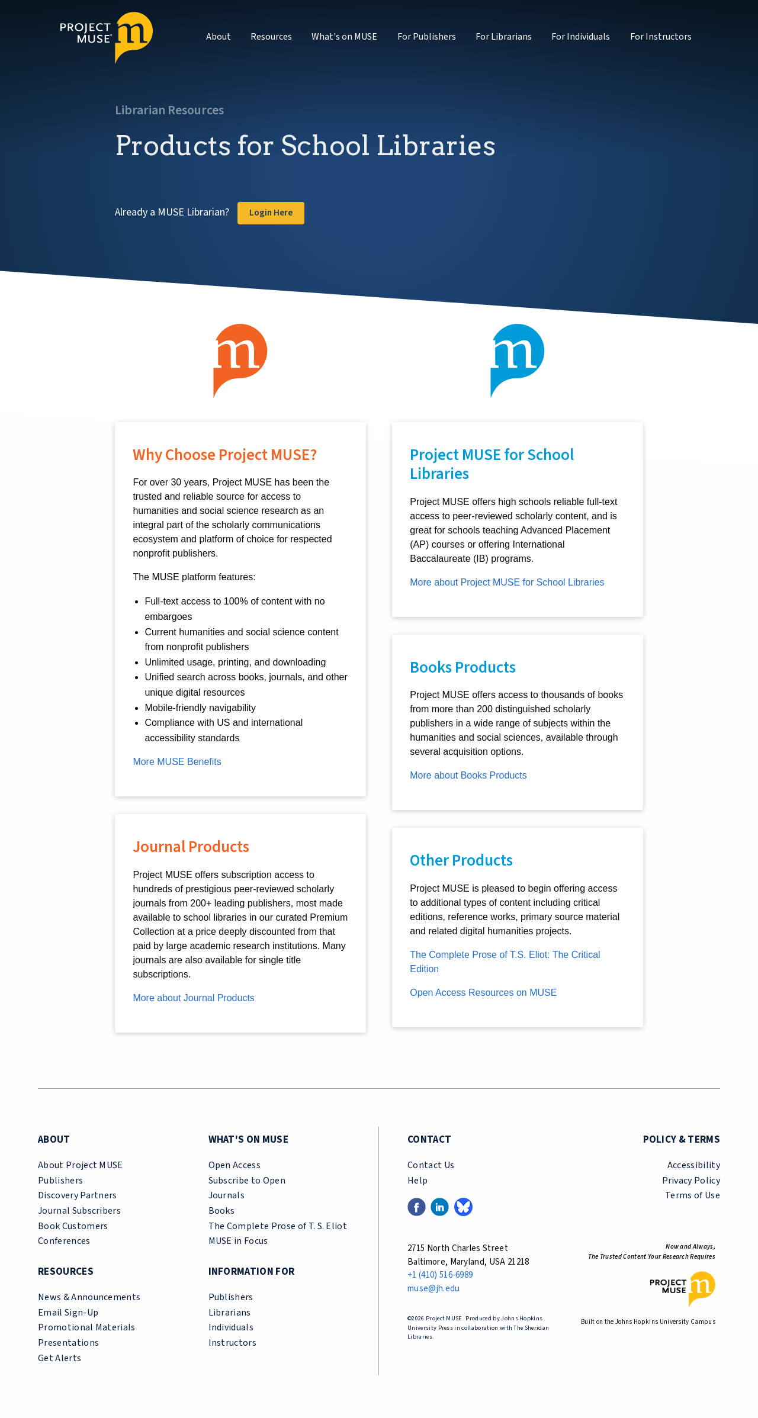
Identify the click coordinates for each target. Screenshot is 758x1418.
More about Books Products (468, 775)
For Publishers (426, 36)
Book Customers (73, 1226)
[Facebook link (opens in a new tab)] (416, 1206)
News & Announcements (89, 1297)
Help (417, 1180)
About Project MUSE (80, 1165)
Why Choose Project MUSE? (225, 455)
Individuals (231, 1327)
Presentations (68, 1342)
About (218, 36)
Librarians (229, 1312)
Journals (226, 1195)
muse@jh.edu (433, 1288)
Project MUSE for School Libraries (492, 464)
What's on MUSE (344, 36)
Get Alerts (59, 1358)
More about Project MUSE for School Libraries (507, 582)
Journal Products (191, 846)
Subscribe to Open (246, 1180)
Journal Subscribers (79, 1210)
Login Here (271, 213)
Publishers (60, 1180)
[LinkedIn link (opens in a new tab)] (440, 1206)
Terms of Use (692, 1195)
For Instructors (661, 36)
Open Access (234, 1165)
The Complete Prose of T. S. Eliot (278, 1226)
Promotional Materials (87, 1327)
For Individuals (580, 36)
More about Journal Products (193, 998)
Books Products (463, 667)
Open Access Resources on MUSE (483, 993)
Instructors (232, 1342)
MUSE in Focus (238, 1240)
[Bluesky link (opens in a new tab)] (463, 1206)
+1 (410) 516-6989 (440, 1275)
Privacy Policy (691, 1180)
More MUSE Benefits (177, 762)
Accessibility (693, 1165)
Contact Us (430, 1165)
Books (221, 1210)
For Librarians (504, 36)
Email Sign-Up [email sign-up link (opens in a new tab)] (68, 1312)
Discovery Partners (77, 1195)
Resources (271, 36)
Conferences (64, 1240)
